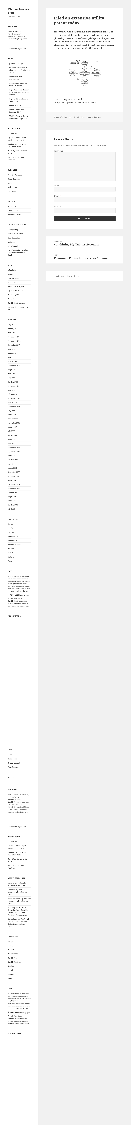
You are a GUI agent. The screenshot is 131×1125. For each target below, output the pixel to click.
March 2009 (12, 402)
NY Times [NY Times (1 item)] (27, 588)
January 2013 (13, 353)
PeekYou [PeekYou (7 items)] (14, 595)
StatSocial (17, 31)
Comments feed (14, 763)
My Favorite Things (15, 63)
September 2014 (14, 341)
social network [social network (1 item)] (17, 603)
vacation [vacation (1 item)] (13, 606)
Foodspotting (13, 230)
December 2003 (14, 472)
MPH (73, 117)
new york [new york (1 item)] (21, 588)
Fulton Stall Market (15, 234)
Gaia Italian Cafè (14, 238)
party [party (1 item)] (9, 591)
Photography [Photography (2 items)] (25, 595)
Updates (11, 557)
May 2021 (11, 324)
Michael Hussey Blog (18, 10)
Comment (59, 151)
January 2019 (13, 329)
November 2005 (14, 447)
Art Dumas (12, 206)
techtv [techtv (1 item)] (9, 606)
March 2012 (12, 361)
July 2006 (11, 439)
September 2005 (14, 451)
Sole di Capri (13, 246)
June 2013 (11, 349)
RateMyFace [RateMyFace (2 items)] (17, 598)
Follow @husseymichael (17, 48)
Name (57, 185)
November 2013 (14, 345)
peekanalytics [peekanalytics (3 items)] (21, 591)
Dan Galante (12, 919)
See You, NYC (13, 133)
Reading (11, 549)
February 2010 (13, 394)
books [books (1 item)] (14, 581)
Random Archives (14, 105)
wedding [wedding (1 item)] (22, 606)
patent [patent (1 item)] (12, 591)
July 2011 (11, 374)
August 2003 (12, 480)
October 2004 (13, 460)
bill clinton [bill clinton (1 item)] (25, 578)
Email (57, 196)
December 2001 (14, 484)
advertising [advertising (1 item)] (14, 576)
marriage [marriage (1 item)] (27, 586)
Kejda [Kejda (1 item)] (22, 586)
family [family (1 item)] (28, 581)
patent (90, 117)
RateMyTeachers (14, 544)
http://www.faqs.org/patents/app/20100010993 (75, 102)
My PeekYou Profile (15, 291)
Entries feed (12, 759)
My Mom (11, 183)
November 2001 (14, 488)
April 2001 (12, 501)
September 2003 (14, 476)
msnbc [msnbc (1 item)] (9, 588)
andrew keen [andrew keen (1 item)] (25, 576)
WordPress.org (13, 767)
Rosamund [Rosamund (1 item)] (10, 603)
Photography (13, 536)
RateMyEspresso (14, 215)
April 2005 (12, 456)
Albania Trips (13, 270)
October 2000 (13, 505)
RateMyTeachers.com (16, 303)
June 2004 (11, 464)
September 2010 (14, 386)
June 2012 (11, 357)
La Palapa (11, 242)
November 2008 (14, 406)
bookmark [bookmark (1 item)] (10, 581)
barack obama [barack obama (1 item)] (18, 578)
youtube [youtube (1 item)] (27, 606)
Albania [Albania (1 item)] (19, 576)
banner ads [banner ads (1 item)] (11, 578)
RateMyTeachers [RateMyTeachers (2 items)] (14, 601)
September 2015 (14, 337)
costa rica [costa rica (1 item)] (24, 581)
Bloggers (11, 274)
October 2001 (13, 492)
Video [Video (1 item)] (17, 606)
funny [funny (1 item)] (9, 583)
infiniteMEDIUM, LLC (16, 286)
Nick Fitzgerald (14, 187)
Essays (10, 524)
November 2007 (14, 423)
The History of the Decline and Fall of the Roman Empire (18, 252)
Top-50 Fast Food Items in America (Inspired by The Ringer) (19, 92)
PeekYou (11, 299)
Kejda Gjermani (21, 39)
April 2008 (12, 415)
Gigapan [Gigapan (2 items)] (14, 583)
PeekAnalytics (13, 295)
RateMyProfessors (15, 802)
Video (10, 561)
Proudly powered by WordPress (66, 276)
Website (57, 207)
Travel (10, 553)
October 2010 (13, 382)
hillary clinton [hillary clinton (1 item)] (11, 586)
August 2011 (12, 370)
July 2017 (11, 333)
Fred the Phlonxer (15, 175)
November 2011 (14, 365)
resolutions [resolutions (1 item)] (24, 601)
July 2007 (11, 431)
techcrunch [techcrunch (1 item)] (25, 603)
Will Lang (11, 907)
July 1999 (11, 509)
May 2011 (11, 378)
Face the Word (13, 278)
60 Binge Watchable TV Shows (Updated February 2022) (19, 70)
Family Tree (12, 282)
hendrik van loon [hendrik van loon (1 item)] (22, 583)
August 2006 (12, 435)
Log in (10, 755)
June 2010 (11, 390)
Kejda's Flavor (13, 210)
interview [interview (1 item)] (18, 586)
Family (10, 528)
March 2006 (12, 443)
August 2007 (12, 427)
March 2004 (12, 468)
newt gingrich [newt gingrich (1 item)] (15, 588)
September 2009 (14, 398)
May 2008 (11, 410)
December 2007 (14, 419)
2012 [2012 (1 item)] (9, 576)
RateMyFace (12, 540)
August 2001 (12, 497)
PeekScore (12, 191)
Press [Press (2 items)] (10, 598)
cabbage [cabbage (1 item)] (19, 581)
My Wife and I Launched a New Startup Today (17, 892)
